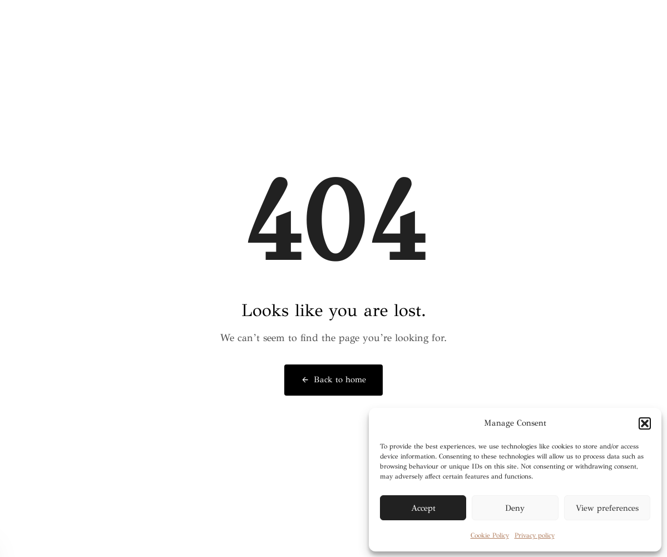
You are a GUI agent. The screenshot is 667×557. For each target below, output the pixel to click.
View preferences (607, 508)
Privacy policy (535, 535)
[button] (644, 423)
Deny (515, 508)
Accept (423, 508)
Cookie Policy (490, 535)
